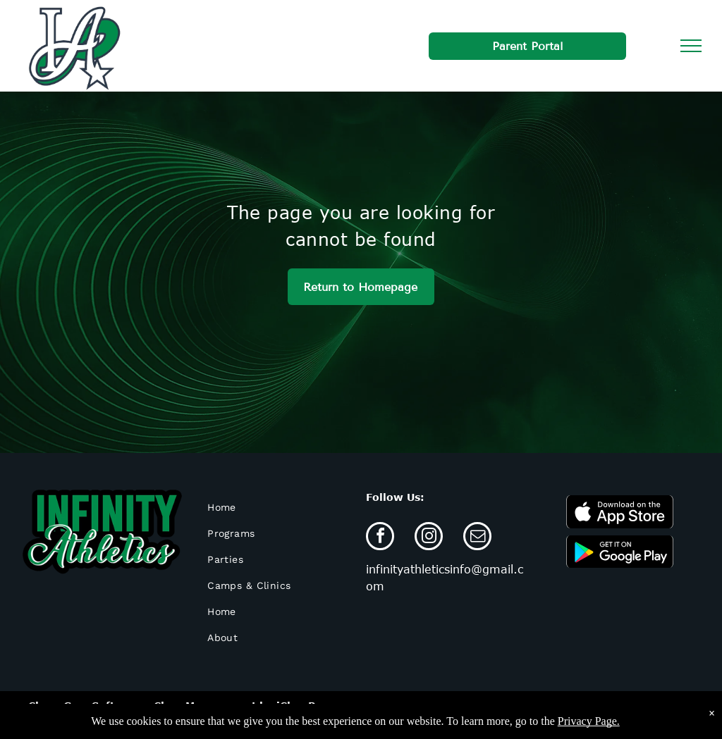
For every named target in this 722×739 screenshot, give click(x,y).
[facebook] (380, 538)
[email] (477, 538)
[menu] (691, 45)
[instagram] (429, 538)
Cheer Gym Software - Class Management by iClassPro (177, 706)
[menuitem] (276, 508)
